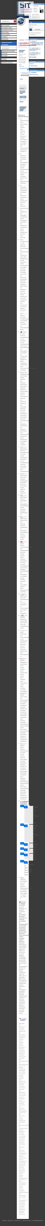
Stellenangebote (33, 70)
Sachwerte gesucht (22, 51)
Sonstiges (5, 55)
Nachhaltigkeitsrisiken (38, 1220)
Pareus (21, 101)
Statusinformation (26, 1220)
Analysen (32, 63)
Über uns (20, 28)
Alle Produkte (5, 25)
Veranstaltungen (33, 39)
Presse (20, 35)
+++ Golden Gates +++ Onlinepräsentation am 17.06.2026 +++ (35, 54)
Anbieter (4, 59)
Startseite (21, 39)
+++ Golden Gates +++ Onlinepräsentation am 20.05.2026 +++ (35, 49)
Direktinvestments (7, 42)
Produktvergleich (34, 65)
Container (4, 36)
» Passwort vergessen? (35, 32)
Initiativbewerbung (34, 74)
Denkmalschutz (5, 46)
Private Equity (6, 34)
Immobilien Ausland (7, 30)
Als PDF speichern (23, 1019)
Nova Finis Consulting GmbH (22, 92)
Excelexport (25, 75)
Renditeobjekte (5, 48)
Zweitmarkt (5, 39)
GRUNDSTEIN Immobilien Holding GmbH (23, 108)
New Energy (5, 32)
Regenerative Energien (8, 51)
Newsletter (21, 32)
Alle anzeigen (33, 57)
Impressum (10, 1220)
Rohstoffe (4, 53)
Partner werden (22, 30)
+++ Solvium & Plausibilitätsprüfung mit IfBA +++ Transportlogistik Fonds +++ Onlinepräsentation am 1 (36, 44)
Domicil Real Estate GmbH (23, 97)
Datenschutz (18, 1220)
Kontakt (20, 37)
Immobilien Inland (7, 27)
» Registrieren (33, 34)
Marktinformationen (7, 62)
